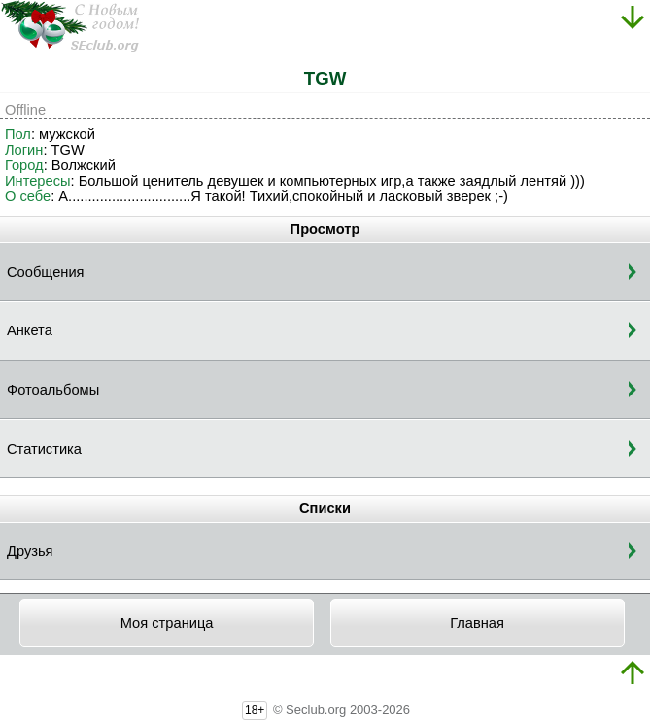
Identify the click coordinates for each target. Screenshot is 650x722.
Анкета (29, 330)
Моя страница (167, 623)
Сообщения (46, 272)
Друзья (30, 551)
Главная (477, 623)
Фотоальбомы (53, 389)
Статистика (44, 449)
